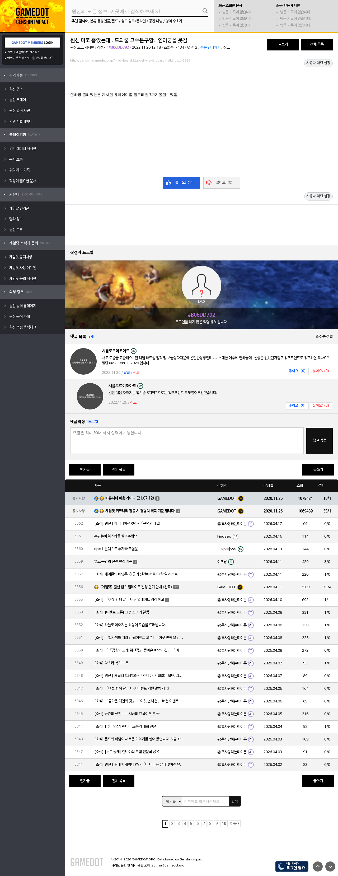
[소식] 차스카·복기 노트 (111, 663)
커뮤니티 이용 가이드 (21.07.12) (129, 498)
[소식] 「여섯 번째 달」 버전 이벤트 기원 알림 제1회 (132, 689)
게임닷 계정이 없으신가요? (23, 52)
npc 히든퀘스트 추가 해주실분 (116, 549)
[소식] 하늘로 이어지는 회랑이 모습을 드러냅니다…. (131, 625)
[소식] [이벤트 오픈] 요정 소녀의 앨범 (121, 612)
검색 (235, 801)
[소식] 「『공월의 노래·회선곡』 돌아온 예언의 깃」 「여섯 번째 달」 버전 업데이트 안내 (139, 651)
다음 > (234, 824)
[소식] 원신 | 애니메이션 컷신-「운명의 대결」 (128, 524)
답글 (127, 373)
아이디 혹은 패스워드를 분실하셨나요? (30, 58)
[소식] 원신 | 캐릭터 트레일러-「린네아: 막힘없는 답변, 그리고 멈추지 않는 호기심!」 (139, 676)
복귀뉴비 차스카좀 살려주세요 (115, 536)
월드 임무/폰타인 (133, 21)
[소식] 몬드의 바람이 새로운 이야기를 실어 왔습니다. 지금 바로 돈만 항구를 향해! (139, 739)
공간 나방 (155, 21)
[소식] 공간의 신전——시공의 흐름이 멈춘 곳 (126, 714)
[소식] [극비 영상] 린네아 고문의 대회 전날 (125, 727)
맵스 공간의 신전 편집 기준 (113, 562)
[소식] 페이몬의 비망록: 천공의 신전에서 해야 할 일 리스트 (136, 574)
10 (224, 824)
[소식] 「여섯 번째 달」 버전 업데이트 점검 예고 (129, 600)
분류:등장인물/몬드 (104, 21)
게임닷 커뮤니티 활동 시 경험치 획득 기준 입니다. (140, 511)
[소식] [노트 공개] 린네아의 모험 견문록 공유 (126, 752)
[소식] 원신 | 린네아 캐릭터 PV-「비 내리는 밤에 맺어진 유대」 (139, 765)
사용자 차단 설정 (318, 63)
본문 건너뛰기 (210, 48)
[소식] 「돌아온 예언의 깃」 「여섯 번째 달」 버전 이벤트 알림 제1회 (139, 701)
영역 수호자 (174, 21)
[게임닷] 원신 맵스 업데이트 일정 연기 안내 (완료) (136, 587)
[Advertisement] (201, 79)
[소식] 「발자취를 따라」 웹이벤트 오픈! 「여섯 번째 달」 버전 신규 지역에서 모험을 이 (139, 638)
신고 (226, 48)
